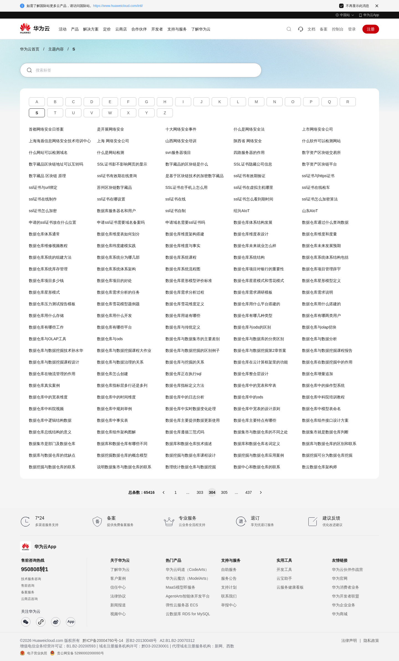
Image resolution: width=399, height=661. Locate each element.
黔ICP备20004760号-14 (103, 640)
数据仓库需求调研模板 (253, 292)
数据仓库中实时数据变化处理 (190, 408)
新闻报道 (118, 605)
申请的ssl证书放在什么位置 (52, 222)
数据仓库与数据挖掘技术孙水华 (56, 350)
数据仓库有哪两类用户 (321, 315)
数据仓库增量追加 (317, 374)
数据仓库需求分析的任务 (118, 292)
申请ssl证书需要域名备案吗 (120, 222)
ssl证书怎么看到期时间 (253, 199)
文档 (311, 29)
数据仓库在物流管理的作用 (52, 374)
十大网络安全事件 (180, 129)
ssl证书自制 (175, 211)
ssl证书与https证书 (318, 176)
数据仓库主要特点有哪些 (255, 420)
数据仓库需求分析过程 (184, 292)
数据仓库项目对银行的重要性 (259, 269)
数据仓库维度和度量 (319, 234)
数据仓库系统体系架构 (116, 269)
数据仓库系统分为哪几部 (118, 257)
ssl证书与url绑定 (43, 187)
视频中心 (118, 614)
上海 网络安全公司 (113, 141)
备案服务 (27, 592)
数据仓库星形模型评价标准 (188, 280)
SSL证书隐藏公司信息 (253, 164)
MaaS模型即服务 (180, 587)
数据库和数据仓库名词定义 (257, 443)
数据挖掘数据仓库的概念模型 (122, 455)
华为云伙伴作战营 (347, 569)
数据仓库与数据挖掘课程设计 (54, 362)
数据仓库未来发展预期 (321, 245)
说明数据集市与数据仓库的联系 (124, 467)
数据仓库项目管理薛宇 (321, 269)
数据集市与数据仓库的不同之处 (261, 432)
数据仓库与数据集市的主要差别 (192, 339)
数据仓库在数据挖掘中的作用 (327, 362)
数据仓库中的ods (248, 397)
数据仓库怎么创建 (112, 374)
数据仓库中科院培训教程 (323, 397)
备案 (324, 29)
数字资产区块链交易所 (321, 152)
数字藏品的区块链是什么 (186, 164)
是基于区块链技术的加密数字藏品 (194, 176)
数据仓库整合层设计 (251, 374)
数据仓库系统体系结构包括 (325, 257)
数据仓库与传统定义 (182, 327)
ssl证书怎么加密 (43, 211)
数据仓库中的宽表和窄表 (255, 385)
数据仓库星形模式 (44, 292)
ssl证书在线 (175, 199)
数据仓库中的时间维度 (116, 397)
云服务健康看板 (290, 587)
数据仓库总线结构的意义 (50, 432)
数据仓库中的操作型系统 (323, 385)
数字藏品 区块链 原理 (47, 176)
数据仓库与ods (110, 339)
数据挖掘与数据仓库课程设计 (190, 455)
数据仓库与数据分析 (319, 339)
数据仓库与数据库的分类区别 (259, 339)
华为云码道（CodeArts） (187, 569)
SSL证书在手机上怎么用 (186, 187)
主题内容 (56, 49)
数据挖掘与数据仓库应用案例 (259, 455)
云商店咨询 (29, 599)
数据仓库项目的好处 (114, 280)
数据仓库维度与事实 (182, 245)
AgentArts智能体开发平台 (188, 596)
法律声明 (349, 640)
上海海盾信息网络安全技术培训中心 (60, 141)
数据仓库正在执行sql (183, 374)
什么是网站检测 (110, 152)
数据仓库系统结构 (249, 257)
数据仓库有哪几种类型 (253, 315)
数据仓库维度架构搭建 (184, 234)
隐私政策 (371, 640)
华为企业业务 (343, 605)
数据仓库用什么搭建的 (321, 304)
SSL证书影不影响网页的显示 (122, 164)
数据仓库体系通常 (44, 234)
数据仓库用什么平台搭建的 (257, 304)
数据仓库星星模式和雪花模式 (259, 280)
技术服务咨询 (31, 579)
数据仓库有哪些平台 (114, 327)
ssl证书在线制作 (43, 199)
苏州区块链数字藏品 (114, 187)
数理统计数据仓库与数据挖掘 (190, 467)
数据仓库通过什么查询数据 (325, 222)
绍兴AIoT (242, 211)
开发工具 (284, 569)
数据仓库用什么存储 (46, 315)
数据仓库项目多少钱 (46, 280)
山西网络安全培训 (180, 141)
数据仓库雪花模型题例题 (118, 304)
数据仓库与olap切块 (319, 327)
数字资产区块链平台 (319, 164)
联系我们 (229, 596)
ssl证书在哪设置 (111, 199)
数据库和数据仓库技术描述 (188, 443)
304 (212, 492)
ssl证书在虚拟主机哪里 (253, 187)
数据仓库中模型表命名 (321, 408)
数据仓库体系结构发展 (253, 222)
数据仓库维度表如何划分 (118, 234)
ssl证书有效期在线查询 (117, 176)
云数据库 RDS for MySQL (188, 614)
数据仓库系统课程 (180, 257)
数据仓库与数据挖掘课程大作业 (124, 350)
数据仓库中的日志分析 (184, 397)
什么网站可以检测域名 (48, 152)
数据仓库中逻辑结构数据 (50, 420)
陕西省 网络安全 (248, 141)
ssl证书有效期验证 (249, 176)
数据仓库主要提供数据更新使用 (192, 420)
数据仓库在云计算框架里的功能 (261, 362)
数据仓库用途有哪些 (182, 315)
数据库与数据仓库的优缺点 (52, 455)
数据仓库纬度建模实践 (116, 245)
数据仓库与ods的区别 (252, 327)
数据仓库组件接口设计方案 (325, 420)
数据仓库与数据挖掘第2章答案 (260, 350)
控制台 (338, 29)
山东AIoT (310, 211)
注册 (371, 29)
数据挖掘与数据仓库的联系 (52, 467)
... (188, 492)
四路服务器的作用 (249, 152)
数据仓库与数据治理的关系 (120, 362)
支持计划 (229, 587)
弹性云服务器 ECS (182, 605)
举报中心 (229, 605)
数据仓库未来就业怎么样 (255, 245)
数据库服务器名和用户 (116, 211)
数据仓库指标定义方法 (184, 385)
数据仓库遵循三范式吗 (184, 432)
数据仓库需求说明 (317, 292)
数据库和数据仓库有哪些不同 (122, 443)
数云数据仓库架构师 (319, 467)
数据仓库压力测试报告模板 (52, 304)
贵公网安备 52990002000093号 (80, 653)
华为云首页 (29, 49)
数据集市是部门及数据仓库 (52, 443)
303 (200, 492)
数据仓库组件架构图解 (116, 432)
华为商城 (339, 614)
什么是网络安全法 (249, 129)
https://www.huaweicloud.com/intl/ (118, 6)
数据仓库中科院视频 (46, 408)
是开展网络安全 (110, 129)
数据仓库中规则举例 (114, 408)
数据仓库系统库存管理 (48, 269)
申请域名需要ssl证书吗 (185, 222)
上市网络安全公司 (317, 129)
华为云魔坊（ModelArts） (188, 578)
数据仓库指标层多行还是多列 (122, 385)
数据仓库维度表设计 (251, 234)
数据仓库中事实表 (112, 420)
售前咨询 (27, 586)
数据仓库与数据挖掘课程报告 (327, 350)
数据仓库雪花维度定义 (184, 304)
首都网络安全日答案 (46, 129)
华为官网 (339, 578)
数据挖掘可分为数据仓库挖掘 (327, 455)
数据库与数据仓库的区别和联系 (329, 443)
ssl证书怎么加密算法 (320, 199)
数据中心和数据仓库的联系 (257, 467)
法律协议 (118, 596)
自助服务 (229, 569)
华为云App (371, 15)
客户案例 (118, 578)
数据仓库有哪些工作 (46, 327)
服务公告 (229, 578)
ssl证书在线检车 (316, 187)
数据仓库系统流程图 (182, 269)
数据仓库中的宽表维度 (48, 397)
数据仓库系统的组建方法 (50, 257)
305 (224, 492)
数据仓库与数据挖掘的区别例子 (192, 350)
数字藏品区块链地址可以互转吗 (56, 164)
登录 (352, 29)
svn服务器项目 (178, 152)
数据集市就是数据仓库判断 (325, 432)
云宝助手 (284, 578)
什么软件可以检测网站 (321, 141)
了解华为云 (120, 569)
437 (248, 492)
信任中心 (118, 587)
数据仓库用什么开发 (114, 315)
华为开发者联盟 (345, 596)
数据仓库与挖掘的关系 (184, 362)
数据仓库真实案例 (44, 385)
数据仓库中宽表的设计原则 (257, 408)
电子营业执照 (37, 653)
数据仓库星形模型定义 (321, 280)
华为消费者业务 (345, 587)
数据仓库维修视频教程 (48, 245)
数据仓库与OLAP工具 (47, 339)
